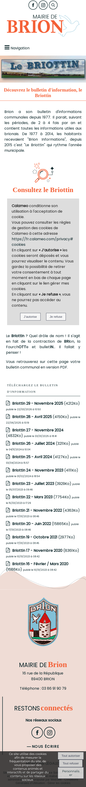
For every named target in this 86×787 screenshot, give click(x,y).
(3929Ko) (42, 483)
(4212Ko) (46, 403)
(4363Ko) (46, 510)
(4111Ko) (45, 470)
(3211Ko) (41, 443)
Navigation (20, 48)
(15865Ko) (41, 523)
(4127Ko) (41, 457)
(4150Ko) (41, 416)
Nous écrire (45, 746)
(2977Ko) (43, 537)
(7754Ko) (42, 497)
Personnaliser (70, 773)
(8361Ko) (45, 550)
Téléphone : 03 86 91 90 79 (43, 688)
